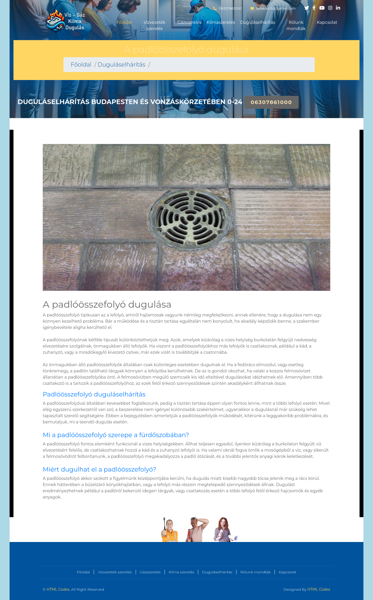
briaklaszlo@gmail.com (273, 8)
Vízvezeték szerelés (154, 25)
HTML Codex (58, 589)
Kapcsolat (327, 22)
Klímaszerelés (221, 22)
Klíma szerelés (181, 572)
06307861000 (227, 8)
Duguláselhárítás (257, 22)
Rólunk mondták (296, 25)
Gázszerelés (189, 22)
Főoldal (124, 22)
